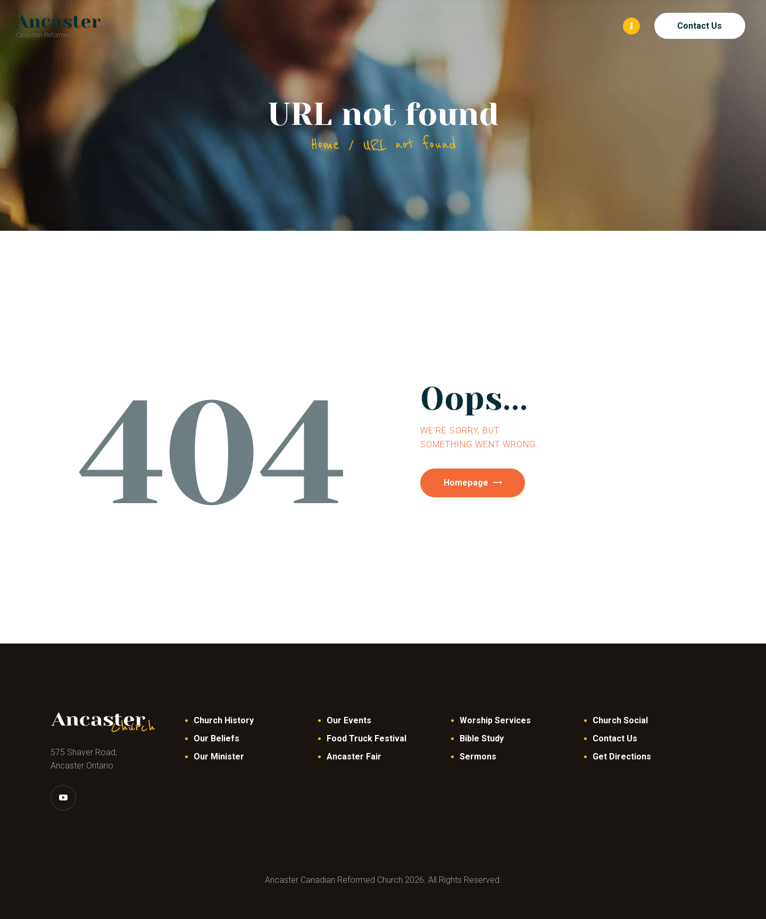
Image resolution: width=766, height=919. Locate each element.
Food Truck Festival (366, 738)
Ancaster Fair (354, 756)
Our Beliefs (216, 738)
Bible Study (482, 738)
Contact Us (615, 738)
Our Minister (219, 756)
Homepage (474, 483)
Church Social (620, 720)
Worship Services (495, 720)
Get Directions (622, 756)
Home (325, 144)
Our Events (349, 720)
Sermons (478, 756)
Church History (224, 720)
